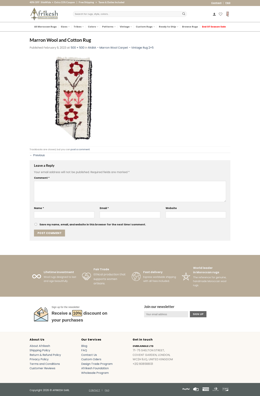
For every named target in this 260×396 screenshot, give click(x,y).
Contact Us (89, 355)
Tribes (79, 26)
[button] (214, 14)
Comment (42, 178)
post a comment (80, 149)
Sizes (65, 26)
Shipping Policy (40, 350)
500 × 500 (77, 48)
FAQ (227, 2)
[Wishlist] (220, 14)
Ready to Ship (168, 26)
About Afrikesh (40, 346)
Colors (93, 26)
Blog (84, 346)
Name (39, 208)
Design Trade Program (97, 364)
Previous (37, 155)
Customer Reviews (42, 368)
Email (104, 208)
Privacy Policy (39, 359)
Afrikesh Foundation (95, 368)
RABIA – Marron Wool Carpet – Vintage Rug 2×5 (121, 48)
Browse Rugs (190, 26)
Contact (216, 2)
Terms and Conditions (45, 364)
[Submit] (184, 14)
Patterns (109, 26)
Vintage (126, 26)
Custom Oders (91, 359)
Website (171, 208)
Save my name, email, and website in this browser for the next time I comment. (92, 224)
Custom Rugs (145, 26)
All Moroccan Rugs (45, 26)
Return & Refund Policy (45, 355)
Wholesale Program (95, 373)
